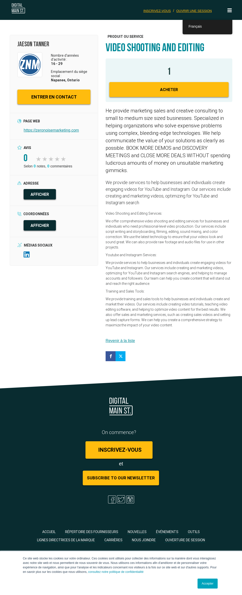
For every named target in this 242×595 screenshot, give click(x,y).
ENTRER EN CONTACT (54, 97)
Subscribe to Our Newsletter (121, 478)
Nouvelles (137, 532)
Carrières (113, 540)
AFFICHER (40, 194)
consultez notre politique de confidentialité (116, 572)
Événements (167, 532)
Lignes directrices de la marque (66, 540)
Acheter (169, 89)
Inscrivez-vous (157, 11)
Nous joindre (144, 540)
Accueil (49, 532)
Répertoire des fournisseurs (91, 532)
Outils (194, 532)
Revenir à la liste (120, 341)
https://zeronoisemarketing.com (51, 130)
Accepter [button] (207, 583)
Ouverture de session (185, 540)
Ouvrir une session (194, 11)
